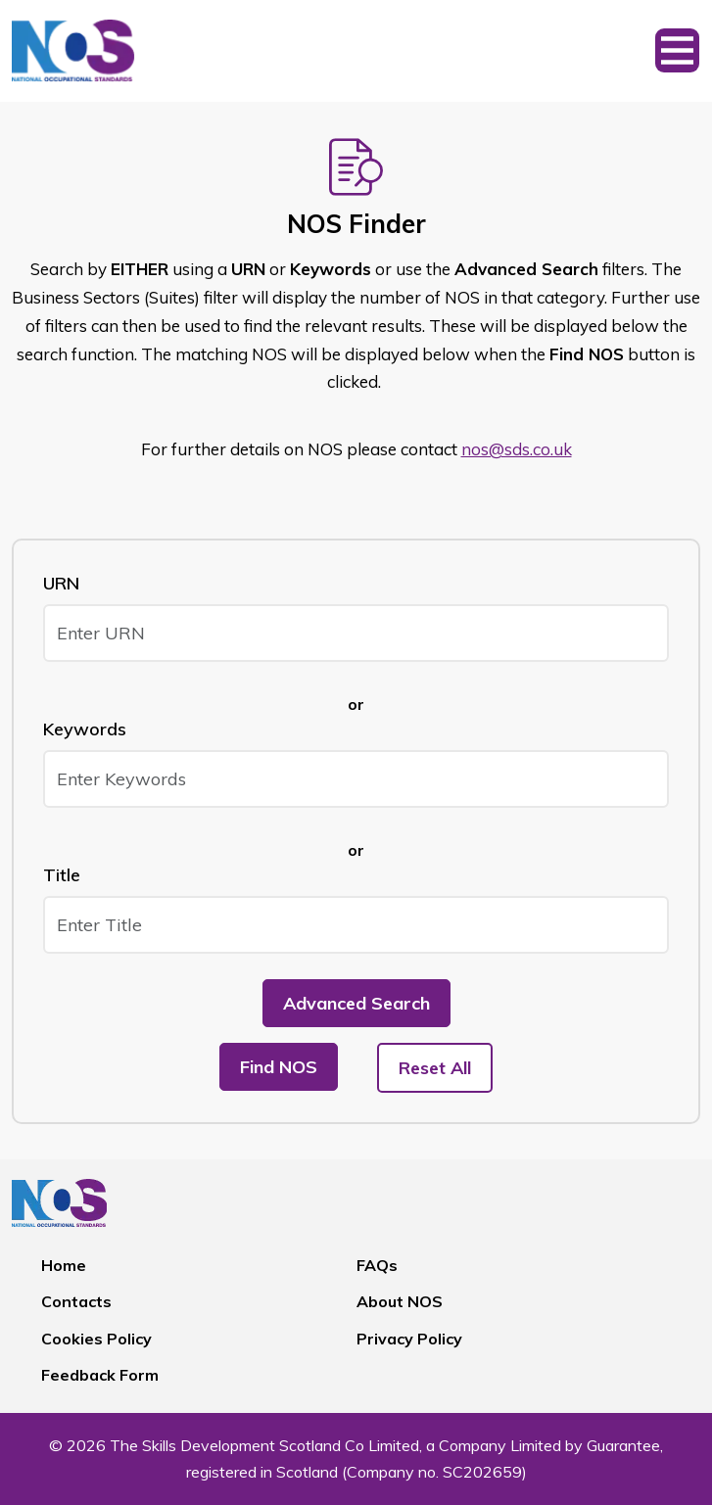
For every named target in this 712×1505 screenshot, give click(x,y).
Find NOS (278, 1067)
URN (61, 583)
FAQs (377, 1265)
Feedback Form (100, 1375)
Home (63, 1265)
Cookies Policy (96, 1338)
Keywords (84, 729)
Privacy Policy (409, 1338)
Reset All (435, 1068)
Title (61, 875)
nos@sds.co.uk (516, 449)
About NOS (399, 1301)
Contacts (76, 1301)
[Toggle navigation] (677, 51)
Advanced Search (356, 1003)
